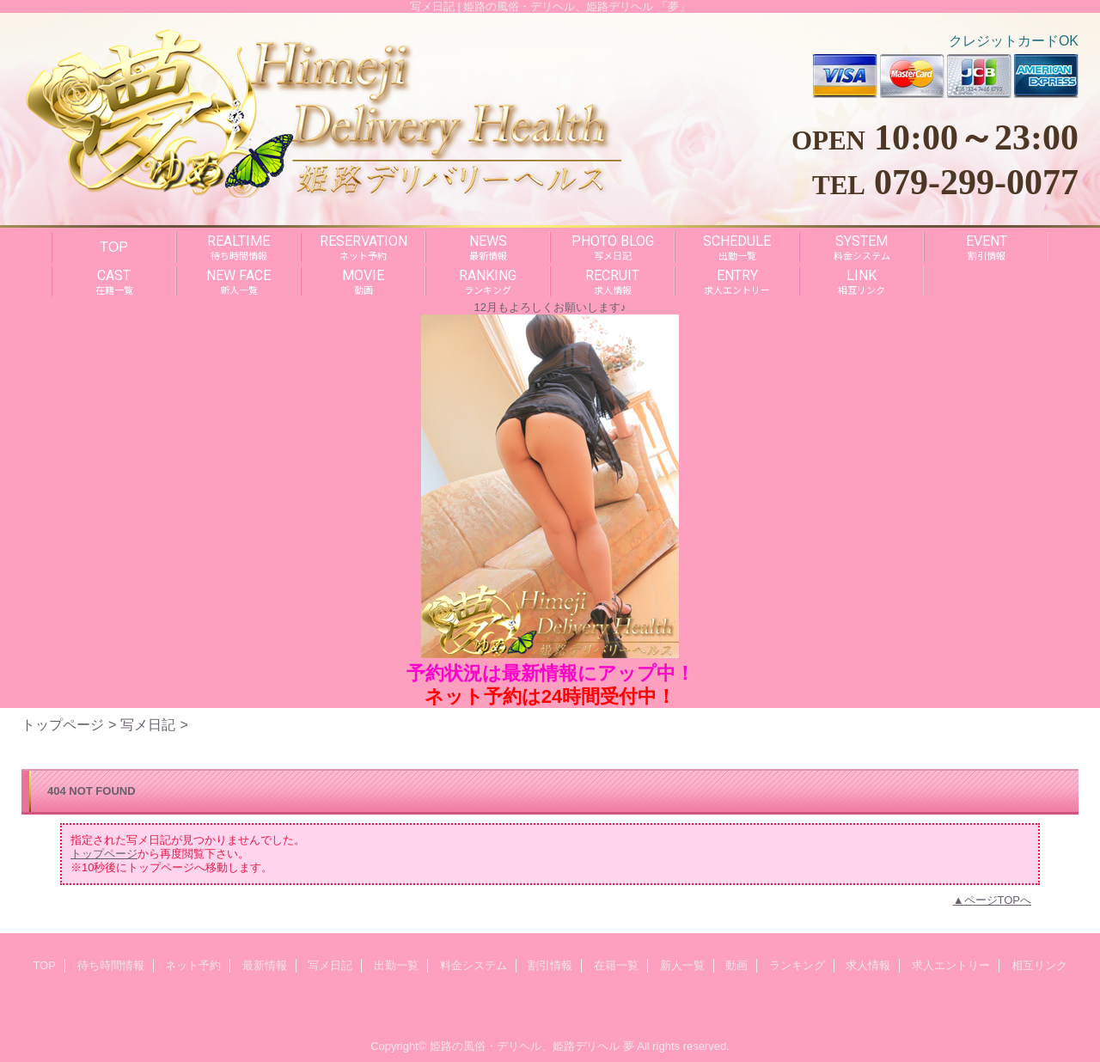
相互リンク (1039, 965)
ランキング (797, 965)
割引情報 (550, 965)
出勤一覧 (396, 965)
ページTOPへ (998, 900)
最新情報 (264, 965)
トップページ (62, 724)
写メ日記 (147, 724)
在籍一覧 (616, 965)
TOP (114, 246)
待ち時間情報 (110, 965)
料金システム (473, 965)
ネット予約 (193, 965)
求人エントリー (951, 965)
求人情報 (868, 965)
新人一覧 (682, 965)
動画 (736, 965)
